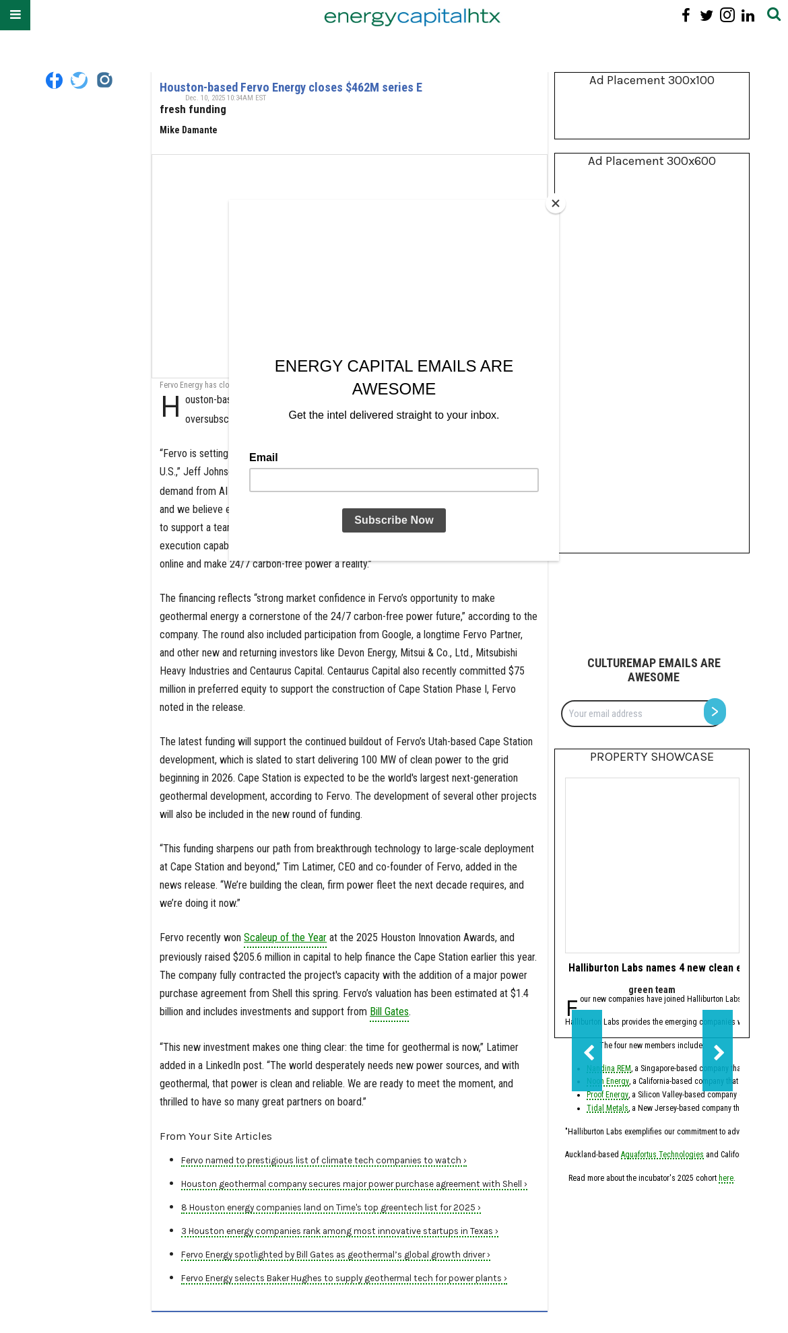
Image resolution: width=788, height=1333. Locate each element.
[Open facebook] (54, 80)
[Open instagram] (104, 80)
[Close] (556, 203)
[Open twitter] (79, 80)
